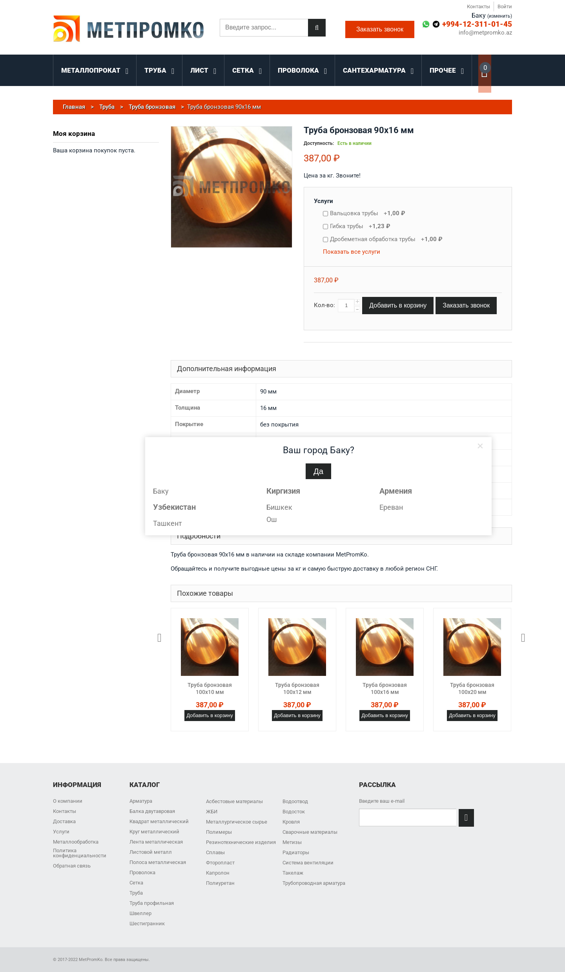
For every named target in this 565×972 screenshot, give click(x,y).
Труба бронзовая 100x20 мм (472, 688)
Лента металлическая (156, 841)
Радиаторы (295, 852)
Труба (136, 892)
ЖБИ (211, 811)
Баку (161, 491)
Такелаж (292, 872)
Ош (271, 519)
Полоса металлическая (157, 862)
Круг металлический (154, 831)
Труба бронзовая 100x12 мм (297, 688)
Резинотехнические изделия (241, 842)
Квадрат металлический (159, 821)
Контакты (478, 6)
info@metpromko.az (485, 33)
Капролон (218, 872)
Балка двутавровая (152, 811)
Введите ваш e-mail (382, 801)
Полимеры (219, 832)
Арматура (140, 801)
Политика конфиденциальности (79, 853)
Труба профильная (151, 903)
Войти (505, 6)
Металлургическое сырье (236, 821)
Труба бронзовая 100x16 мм (385, 688)
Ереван (391, 507)
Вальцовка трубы (367, 213)
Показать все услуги (351, 251)
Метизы (292, 842)
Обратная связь (72, 865)
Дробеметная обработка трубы (386, 239)
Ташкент (167, 523)
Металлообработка (75, 841)
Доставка (64, 821)
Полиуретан (220, 883)
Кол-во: (324, 305)
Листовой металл (150, 852)
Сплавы (215, 852)
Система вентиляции (308, 862)
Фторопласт (220, 862)
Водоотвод (295, 801)
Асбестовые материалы (234, 801)
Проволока (142, 872)
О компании (67, 801)
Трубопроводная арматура (313, 883)
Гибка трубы (360, 226)
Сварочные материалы (309, 832)
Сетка (136, 882)
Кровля (291, 821)
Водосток (293, 811)
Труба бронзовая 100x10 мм (210, 688)
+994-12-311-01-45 (477, 24)
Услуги (323, 201)
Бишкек (279, 507)
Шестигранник (147, 923)
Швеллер (140, 913)
